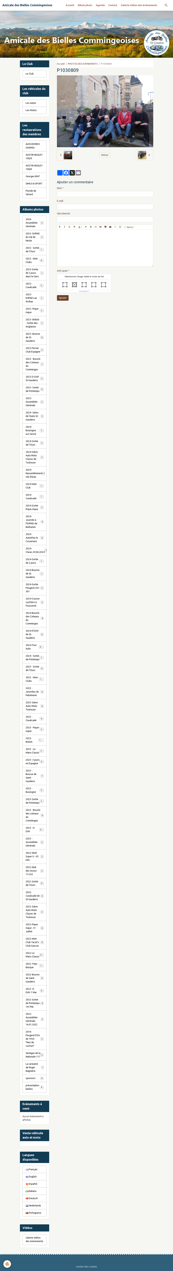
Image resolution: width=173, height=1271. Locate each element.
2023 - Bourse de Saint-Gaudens (35, 776)
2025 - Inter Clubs (35, 260)
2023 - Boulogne (35, 790)
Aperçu (128, 226)
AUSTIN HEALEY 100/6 (34, 167)
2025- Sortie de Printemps (35, 389)
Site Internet (63, 213)
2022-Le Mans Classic (35, 955)
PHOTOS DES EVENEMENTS (83, 63)
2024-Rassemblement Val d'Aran (35, 473)
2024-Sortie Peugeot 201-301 (35, 588)
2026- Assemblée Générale (35, 223)
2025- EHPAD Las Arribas (35, 298)
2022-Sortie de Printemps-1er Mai (35, 1003)
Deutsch (32, 1198)
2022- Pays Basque (35, 965)
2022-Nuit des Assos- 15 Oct (35, 871)
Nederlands (33, 1205)
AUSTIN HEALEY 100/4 (34, 156)
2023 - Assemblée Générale (35, 842)
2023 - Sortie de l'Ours (35, 668)
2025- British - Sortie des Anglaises (35, 323)
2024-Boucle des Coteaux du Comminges (35, 618)
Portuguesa (33, 1212)
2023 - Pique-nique (35, 729)
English (31, 1176)
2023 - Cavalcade (35, 718)
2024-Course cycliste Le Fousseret (35, 602)
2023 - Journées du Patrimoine (35, 692)
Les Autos (31, 103)
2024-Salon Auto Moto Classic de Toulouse (35, 457)
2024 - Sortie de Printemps (35, 658)
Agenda (100, 5)
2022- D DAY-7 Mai (35, 990)
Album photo (85, 5)
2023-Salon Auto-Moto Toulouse (35, 706)
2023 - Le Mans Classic (35, 751)
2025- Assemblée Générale (35, 402)
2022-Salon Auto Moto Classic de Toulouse (35, 912)
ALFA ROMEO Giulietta (33, 146)
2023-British (35, 740)
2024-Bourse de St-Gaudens (35, 573)
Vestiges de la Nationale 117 (35, 1055)
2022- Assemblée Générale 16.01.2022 (35, 1019)
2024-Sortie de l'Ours (35, 443)
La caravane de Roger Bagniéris (35, 1067)
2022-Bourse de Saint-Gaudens (35, 978)
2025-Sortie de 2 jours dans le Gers (35, 273)
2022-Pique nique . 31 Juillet (35, 928)
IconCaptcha (83, 291)
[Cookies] (7, 1264)
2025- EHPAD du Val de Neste (35, 237)
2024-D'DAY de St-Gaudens (35, 634)
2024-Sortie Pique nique (35, 507)
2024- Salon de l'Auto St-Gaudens (35, 416)
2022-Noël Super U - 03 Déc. (35, 856)
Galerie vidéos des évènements (139, 5)
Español (31, 1183)
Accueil (70, 5)
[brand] (27, 5)
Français (32, 1169)
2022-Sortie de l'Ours (35, 883)
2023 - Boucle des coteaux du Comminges (35, 815)
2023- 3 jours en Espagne (35, 761)
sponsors (35, 1078)
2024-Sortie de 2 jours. (35, 561)
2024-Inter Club (35, 486)
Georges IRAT (33, 176)
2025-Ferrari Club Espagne (35, 350)
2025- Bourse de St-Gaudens (35, 337)
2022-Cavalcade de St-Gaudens (35, 896)
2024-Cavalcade (35, 496)
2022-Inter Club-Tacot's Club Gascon (35, 942)
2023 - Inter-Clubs (35, 679)
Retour (104, 155)
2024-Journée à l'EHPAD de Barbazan (35, 521)
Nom (59, 188)
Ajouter (63, 297)
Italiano (31, 1191)
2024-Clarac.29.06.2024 (36, 550)
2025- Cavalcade (35, 285)
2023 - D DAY (35, 829)
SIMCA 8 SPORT (34, 183)
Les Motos (31, 110)
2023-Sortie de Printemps (35, 801)
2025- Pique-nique (35, 310)
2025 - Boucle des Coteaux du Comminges (35, 364)
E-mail (60, 201)
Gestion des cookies (86, 1266)
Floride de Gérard (31, 192)
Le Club (30, 73)
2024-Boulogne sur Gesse (35, 430)
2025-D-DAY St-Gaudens (35, 378)
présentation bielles (35, 1087)
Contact (112, 5)
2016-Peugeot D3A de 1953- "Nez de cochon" (35, 1038)
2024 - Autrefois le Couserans (35, 538)
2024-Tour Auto (35, 647)
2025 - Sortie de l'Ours (35, 249)
